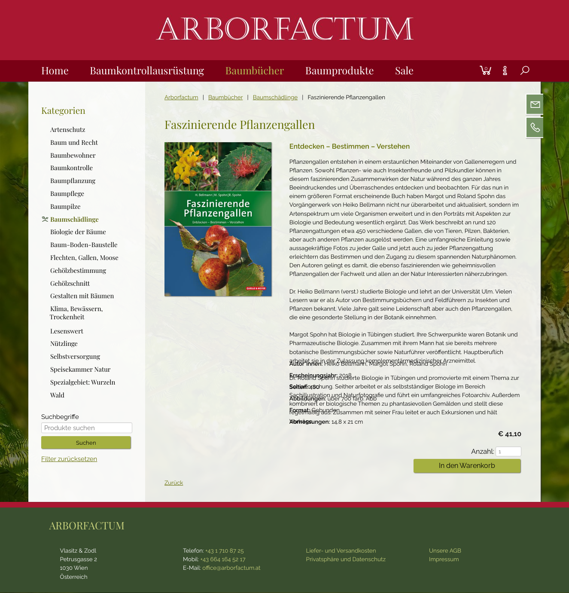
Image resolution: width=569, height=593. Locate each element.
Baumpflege (67, 193)
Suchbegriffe (60, 417)
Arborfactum (181, 97)
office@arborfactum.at (231, 568)
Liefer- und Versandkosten (341, 551)
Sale (405, 70)
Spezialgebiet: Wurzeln (82, 382)
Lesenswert (66, 331)
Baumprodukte (340, 70)
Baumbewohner (73, 155)
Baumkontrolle (71, 168)
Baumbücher (255, 70)
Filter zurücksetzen (69, 459)
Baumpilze (65, 206)
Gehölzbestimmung (78, 270)
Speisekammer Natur (80, 369)
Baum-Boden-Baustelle (84, 244)
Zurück (173, 483)
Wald (57, 395)
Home (55, 70)
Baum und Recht (74, 142)
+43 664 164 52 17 (223, 559)
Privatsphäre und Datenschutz (346, 559)
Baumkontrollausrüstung (147, 70)
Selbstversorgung (75, 356)
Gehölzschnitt (70, 283)
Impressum (444, 559)
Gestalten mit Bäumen (82, 296)
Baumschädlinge (275, 97)
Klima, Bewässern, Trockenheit (76, 313)
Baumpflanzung (72, 180)
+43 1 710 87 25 (224, 551)
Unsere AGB (445, 551)
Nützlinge (64, 343)
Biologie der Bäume (78, 232)
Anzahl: (485, 451)
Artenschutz (67, 129)
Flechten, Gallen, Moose (84, 257)
